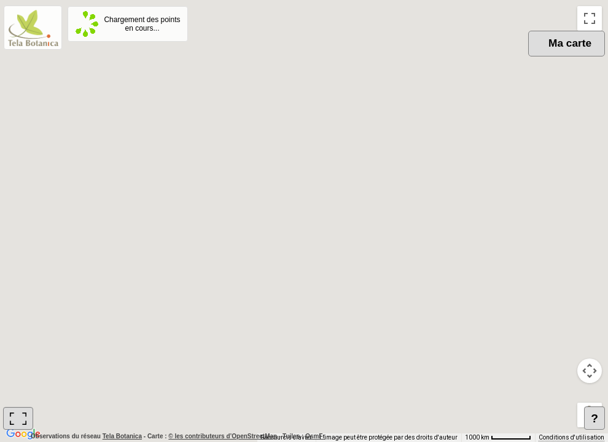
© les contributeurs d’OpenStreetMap (222, 436)
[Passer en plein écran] (589, 18)
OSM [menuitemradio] (477, 55)
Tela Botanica (123, 436)
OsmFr (315, 436)
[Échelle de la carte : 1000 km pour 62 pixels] (498, 437)
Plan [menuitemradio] (520, 55)
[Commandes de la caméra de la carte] (589, 371)
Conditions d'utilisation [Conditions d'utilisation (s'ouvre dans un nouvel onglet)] (571, 437)
